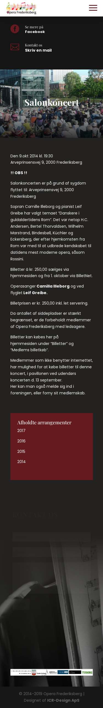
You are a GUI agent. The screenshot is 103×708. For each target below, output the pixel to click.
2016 (21, 441)
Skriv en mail (38, 50)
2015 (21, 451)
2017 (21, 430)
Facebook (35, 31)
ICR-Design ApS (63, 700)
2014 (21, 461)
